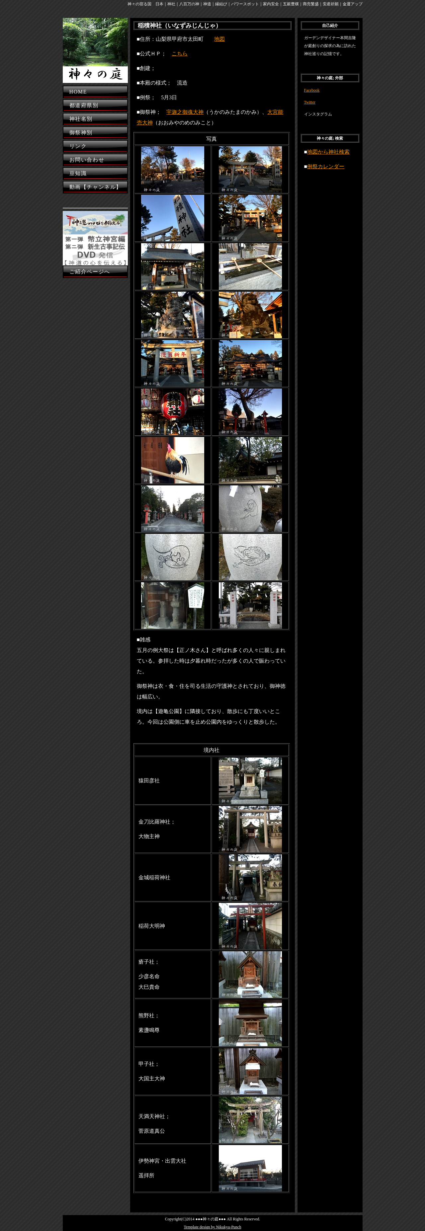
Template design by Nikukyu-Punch (212, 1227)
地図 (219, 39)
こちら (180, 53)
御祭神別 (81, 132)
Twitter (309, 102)
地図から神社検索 (328, 152)
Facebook (312, 90)
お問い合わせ (87, 160)
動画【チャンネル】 (95, 187)
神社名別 (81, 119)
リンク (78, 146)
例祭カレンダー (325, 166)
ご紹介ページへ (89, 271)
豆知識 (78, 173)
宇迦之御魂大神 (185, 112)
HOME (78, 92)
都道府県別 (84, 105)
